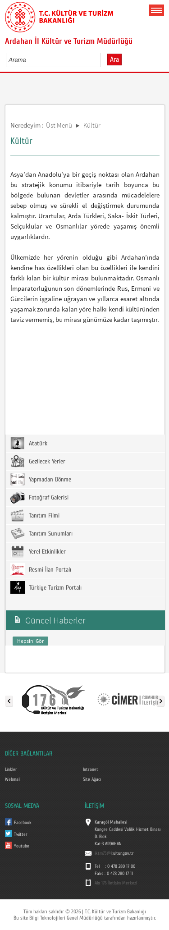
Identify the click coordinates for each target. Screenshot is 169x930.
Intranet (90, 769)
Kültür (91, 125)
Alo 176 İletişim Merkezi (116, 883)
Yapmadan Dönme (40, 479)
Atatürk (28, 443)
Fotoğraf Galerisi (39, 497)
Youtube (21, 846)
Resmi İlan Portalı (40, 569)
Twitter (20, 834)
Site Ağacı (92, 779)
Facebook (23, 822)
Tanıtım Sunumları (41, 533)
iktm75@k (104, 853)
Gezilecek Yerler (37, 461)
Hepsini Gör (30, 640)
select (103, 59)
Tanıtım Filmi (34, 515)
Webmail (12, 779)
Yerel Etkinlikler (38, 551)
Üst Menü (59, 125)
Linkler (11, 769)
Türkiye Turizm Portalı (46, 587)
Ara (114, 59)
